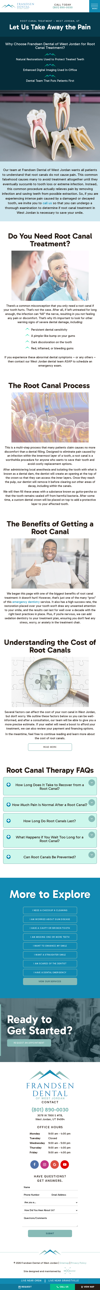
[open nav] (94, 6)
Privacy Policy (78, 1262)
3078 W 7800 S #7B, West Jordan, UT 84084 (50, 1117)
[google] (54, 1164)
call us (47, 203)
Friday (34, 1152)
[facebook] (34, 1164)
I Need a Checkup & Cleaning (50, 910)
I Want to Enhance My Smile (50, 946)
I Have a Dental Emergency (50, 972)
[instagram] (44, 1164)
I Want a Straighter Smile (50, 955)
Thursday (36, 1147)
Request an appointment (29, 1043)
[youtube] (64, 1164)
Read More (50, 747)
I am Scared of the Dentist (50, 963)
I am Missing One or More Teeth (50, 937)
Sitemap (64, 1262)
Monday (35, 1133)
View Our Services (50, 981)
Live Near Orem (31, 1280)
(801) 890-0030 (63, 6)
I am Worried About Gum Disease (50, 919)
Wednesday (37, 1143)
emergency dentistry (26, 602)
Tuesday (35, 1138)
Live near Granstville (64, 1280)
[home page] (17, 6)
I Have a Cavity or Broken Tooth (50, 928)
